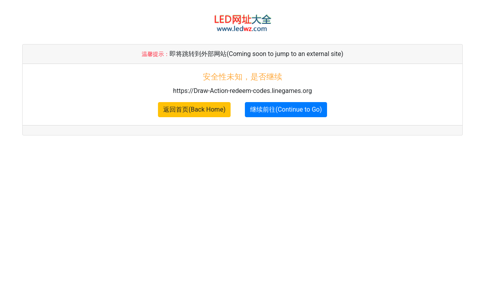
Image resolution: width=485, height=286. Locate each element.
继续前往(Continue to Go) (286, 109)
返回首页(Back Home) (194, 109)
